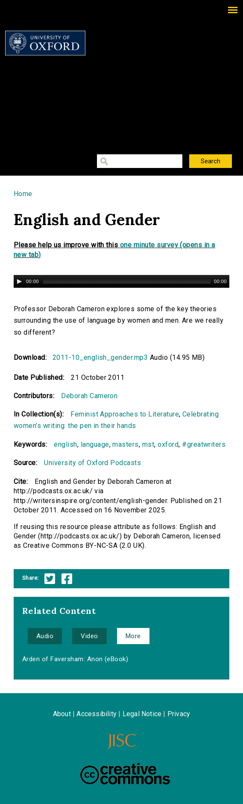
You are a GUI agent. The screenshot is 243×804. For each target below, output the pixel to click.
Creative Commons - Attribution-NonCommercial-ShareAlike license (125, 773)
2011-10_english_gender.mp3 (100, 357)
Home (23, 194)
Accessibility (96, 714)
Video (89, 636)
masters (125, 444)
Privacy (178, 714)
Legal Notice (142, 714)
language (95, 444)
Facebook (66, 578)
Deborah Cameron (89, 396)
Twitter (49, 578)
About (62, 714)
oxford (168, 444)
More (133, 636)
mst (148, 444)
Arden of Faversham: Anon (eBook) (75, 659)
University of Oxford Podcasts (92, 463)
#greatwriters (203, 444)
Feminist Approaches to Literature (124, 414)
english (65, 444)
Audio (44, 636)
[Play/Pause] (19, 281)
